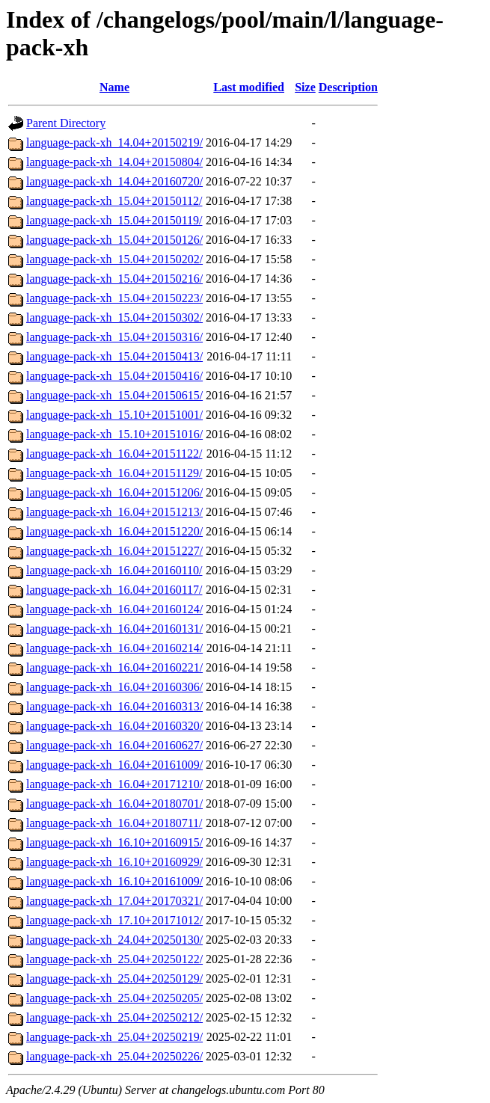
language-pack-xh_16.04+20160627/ (114, 745)
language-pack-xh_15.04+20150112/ (114, 200)
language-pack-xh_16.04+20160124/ (114, 609)
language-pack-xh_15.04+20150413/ (114, 356)
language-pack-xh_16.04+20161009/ (114, 764)
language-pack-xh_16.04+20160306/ (114, 686)
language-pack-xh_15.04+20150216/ (114, 278)
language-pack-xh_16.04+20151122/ (114, 453)
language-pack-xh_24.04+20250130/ (114, 939)
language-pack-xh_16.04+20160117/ (114, 589)
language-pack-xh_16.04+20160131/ (114, 628)
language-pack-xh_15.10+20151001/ (114, 414)
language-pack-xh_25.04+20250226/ (114, 1056)
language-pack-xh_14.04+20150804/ (114, 162)
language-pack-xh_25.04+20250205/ (114, 998)
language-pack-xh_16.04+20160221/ (114, 667)
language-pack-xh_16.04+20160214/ (114, 648)
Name (114, 87)
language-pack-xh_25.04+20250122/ (114, 959)
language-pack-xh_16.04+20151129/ (114, 473)
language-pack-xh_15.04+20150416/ (114, 375)
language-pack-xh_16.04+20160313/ (114, 706)
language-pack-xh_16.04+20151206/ (114, 492)
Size (305, 87)
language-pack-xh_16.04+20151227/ (114, 550)
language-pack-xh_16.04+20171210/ (114, 784)
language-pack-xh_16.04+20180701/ (114, 803)
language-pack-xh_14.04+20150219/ (114, 142)
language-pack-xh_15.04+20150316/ (114, 337)
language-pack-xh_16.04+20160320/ (114, 725)
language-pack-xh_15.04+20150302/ (114, 317)
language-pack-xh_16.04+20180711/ (114, 823)
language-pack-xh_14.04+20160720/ (114, 181)
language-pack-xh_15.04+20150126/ (114, 239)
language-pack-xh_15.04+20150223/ (114, 298)
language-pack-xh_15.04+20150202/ (114, 259)
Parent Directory (65, 123)
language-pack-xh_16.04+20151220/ (114, 531)
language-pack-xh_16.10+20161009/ (114, 881)
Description (348, 87)
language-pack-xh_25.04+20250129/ (114, 978)
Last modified (248, 87)
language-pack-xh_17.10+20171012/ (114, 920)
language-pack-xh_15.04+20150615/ (114, 395)
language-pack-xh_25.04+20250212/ (114, 1017)
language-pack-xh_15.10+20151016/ (114, 434)
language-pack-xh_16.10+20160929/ (114, 861)
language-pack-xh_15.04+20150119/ (114, 220)
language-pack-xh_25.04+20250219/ (114, 1036)
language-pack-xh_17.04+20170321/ (114, 900)
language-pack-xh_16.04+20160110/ (114, 570)
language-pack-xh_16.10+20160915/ (114, 842)
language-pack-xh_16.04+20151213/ (114, 512)
